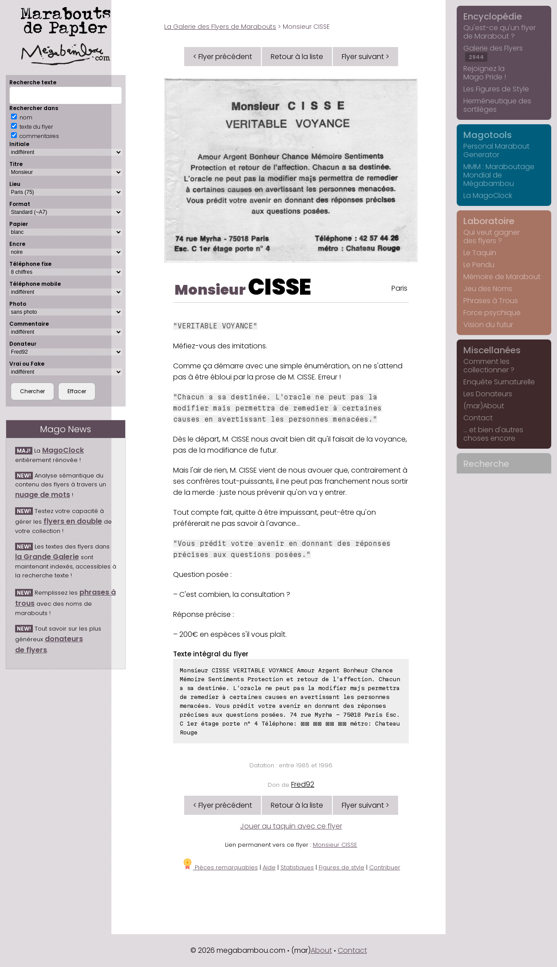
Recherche (486, 464)
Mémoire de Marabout (502, 277)
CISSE (279, 287)
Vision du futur (488, 325)
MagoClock (63, 450)
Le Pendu (478, 265)
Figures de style (341, 867)
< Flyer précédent (222, 56)
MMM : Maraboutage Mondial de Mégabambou (498, 175)
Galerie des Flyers (493, 52)
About (321, 950)
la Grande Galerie (47, 557)
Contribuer (384, 867)
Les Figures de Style (496, 89)
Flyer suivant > (365, 56)
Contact (478, 418)
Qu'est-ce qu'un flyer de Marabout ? (499, 32)
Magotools (487, 135)
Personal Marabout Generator (496, 150)
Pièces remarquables (220, 867)
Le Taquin (479, 253)
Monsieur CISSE (335, 845)
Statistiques (297, 867)
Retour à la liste (297, 56)
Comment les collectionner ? (488, 365)
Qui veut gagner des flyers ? (491, 236)
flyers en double (72, 521)
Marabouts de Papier (65, 34)
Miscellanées (492, 350)
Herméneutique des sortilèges (497, 105)
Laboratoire (488, 221)
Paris (399, 288)
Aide (269, 867)
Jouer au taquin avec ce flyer (291, 826)
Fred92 (302, 784)
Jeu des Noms (487, 289)
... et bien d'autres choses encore (493, 434)
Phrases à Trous (490, 301)
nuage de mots (42, 494)
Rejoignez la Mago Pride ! (484, 72)
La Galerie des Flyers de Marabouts (220, 26)
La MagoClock (487, 195)
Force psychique (492, 313)
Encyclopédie (492, 16)
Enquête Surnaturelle (499, 382)
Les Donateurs (487, 394)
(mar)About (483, 406)
